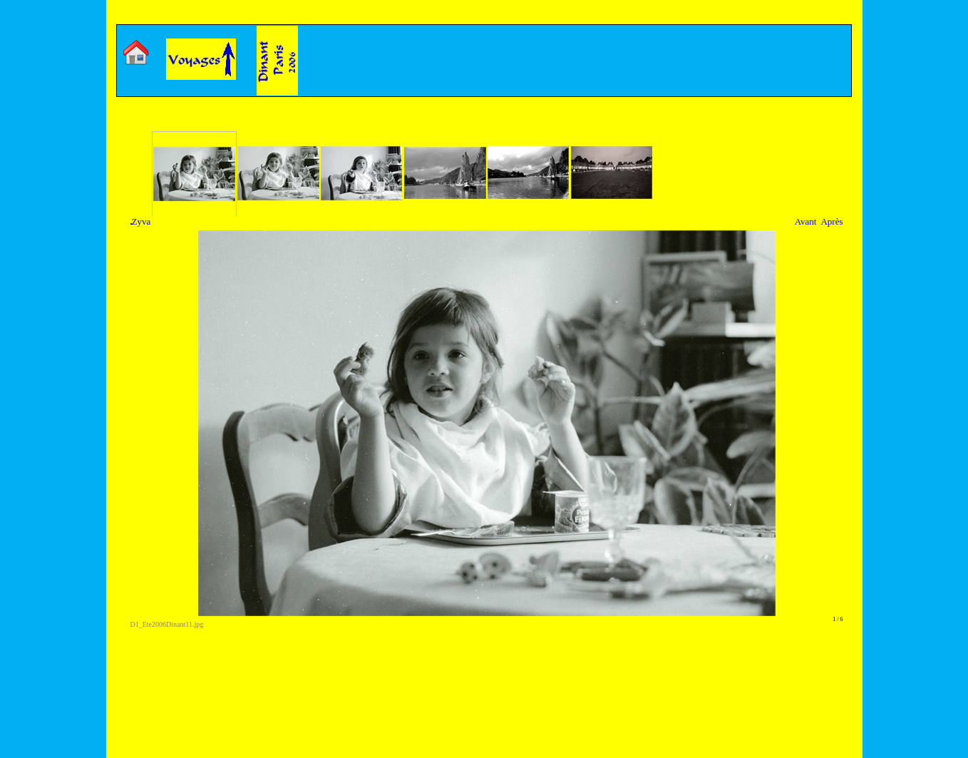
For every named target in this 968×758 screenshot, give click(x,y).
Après (831, 221)
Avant (806, 221)
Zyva (140, 221)
